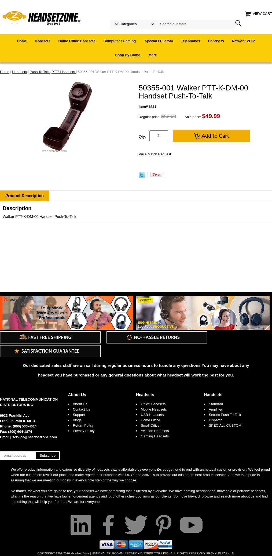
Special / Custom (159, 41)
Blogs (77, 420)
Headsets (42, 41)
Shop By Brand (128, 55)
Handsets (216, 41)
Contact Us (81, 409)
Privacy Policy (84, 431)
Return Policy (83, 425)
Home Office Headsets (76, 41)
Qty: (142, 136)
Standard (216, 404)
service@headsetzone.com (34, 437)
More (152, 55)
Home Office (150, 420)
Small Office (150, 425)
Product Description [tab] (24, 195)
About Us (77, 394)
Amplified (216, 409)
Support (79, 415)
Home (22, 41)
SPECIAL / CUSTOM (225, 425)
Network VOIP (243, 41)
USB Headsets (152, 415)
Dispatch (216, 420)
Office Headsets (153, 404)
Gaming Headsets (155, 436)
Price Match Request (155, 154)
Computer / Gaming (120, 41)
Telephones (190, 41)
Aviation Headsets (155, 431)
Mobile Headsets (154, 409)
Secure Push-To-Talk (225, 415)
